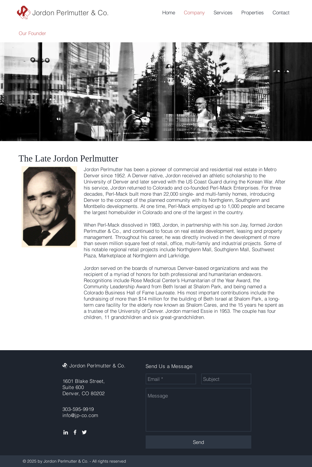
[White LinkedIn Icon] (65, 432)
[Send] (198, 442)
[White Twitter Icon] (84, 432)
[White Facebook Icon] (75, 432)
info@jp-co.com (80, 415)
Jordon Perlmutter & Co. (70, 12)
